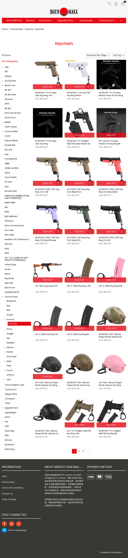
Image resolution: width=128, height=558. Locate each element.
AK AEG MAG (10, 94)
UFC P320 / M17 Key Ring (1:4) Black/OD (78, 239)
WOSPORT (9, 444)
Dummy (29, 29)
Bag (8, 305)
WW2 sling (9, 449)
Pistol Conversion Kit (14, 225)
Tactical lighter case (14, 384)
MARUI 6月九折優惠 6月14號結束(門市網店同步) (17, 196)
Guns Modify (11, 177)
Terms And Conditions (12, 487)
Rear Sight (9, 234)
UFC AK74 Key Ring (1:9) (46, 286)
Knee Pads (11, 356)
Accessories (85, 20)
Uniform (10, 375)
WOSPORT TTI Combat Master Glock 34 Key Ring (111, 94)
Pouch (10, 370)
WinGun (8, 440)
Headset (11, 342)
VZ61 (7, 426)
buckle (10, 314)
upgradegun (10, 412)
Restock (30, 20)
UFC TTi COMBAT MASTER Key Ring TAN (79, 432)
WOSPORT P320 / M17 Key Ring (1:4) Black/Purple (47, 239)
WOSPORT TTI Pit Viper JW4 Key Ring (46, 142)
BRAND (8, 122)
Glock (7, 172)
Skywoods (9, 278)
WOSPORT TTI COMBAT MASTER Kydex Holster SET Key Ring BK (79, 142)
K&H (7, 186)
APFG (7, 103)
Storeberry (117, 552)
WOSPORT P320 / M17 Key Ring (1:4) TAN (47, 190)
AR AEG (8, 108)
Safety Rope (10, 264)
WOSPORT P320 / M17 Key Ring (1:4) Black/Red (111, 190)
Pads (9, 365)
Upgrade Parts (65, 20)
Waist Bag (9, 430)
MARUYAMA (10, 202)
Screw (7, 269)
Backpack (11, 301)
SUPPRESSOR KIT (12, 292)
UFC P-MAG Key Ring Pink (110, 286)
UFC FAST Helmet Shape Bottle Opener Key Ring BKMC (46, 384)
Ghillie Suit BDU (12, 168)
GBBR (7, 163)
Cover (7, 136)
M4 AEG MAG (11, 191)
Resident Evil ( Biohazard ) (17, 239)
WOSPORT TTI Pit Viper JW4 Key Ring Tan (46, 94)
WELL (7, 435)
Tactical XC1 (10, 389)
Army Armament (13, 113)
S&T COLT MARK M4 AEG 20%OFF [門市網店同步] (16, 258)
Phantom (9, 221)
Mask (9, 361)
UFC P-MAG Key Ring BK (78, 334)
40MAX (8, 76)
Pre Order (9, 230)
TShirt (7, 403)
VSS (6, 421)
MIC (6, 207)
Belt (8, 310)
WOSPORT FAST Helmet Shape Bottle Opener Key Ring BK (47, 432)
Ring (7, 248)
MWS (7, 211)
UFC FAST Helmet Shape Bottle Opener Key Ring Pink (110, 384)
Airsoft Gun (45, 20)
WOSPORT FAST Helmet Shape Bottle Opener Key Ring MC (111, 335)
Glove (9, 329)
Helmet (10, 347)
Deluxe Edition (11, 140)
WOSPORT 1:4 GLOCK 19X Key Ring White (78, 94)
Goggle (10, 333)
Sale (7, 67)
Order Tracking (9, 499)
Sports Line (10, 287)
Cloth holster (11, 126)
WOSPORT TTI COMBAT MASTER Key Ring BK (110, 432)
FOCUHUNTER (11, 159)
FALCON (8, 149)
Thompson (10, 398)
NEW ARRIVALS (14, 20)
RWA (7, 253)
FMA (7, 154)
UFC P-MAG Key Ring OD (46, 334)
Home (5, 29)
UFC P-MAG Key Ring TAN (79, 286)
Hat (8, 338)
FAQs (4, 476)
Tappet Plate (11, 394)
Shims (7, 273)
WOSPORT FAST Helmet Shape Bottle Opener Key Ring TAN (79, 384)
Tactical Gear (106, 20)
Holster (10, 352)
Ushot (7, 417)
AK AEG (8, 90)
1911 (6, 71)
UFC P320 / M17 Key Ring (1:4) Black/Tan (78, 190)
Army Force (10, 117)
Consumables (11, 131)
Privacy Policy (8, 482)
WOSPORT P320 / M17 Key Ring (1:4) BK (111, 239)
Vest (9, 379)
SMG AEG (9, 283)
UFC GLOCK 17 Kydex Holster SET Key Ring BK (109, 142)
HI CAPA (8, 182)
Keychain (13, 323)
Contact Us (7, 493)
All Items (9, 99)
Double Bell (10, 145)
